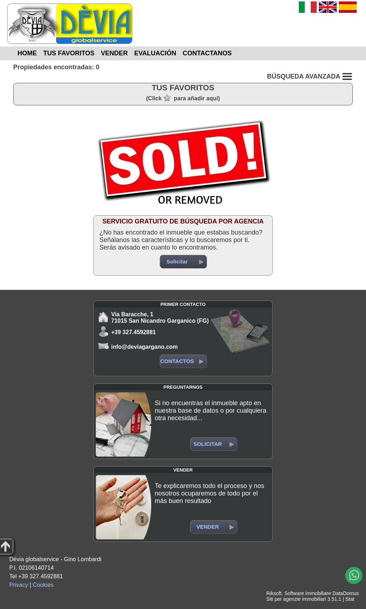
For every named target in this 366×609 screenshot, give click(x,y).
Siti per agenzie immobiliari (296, 599)
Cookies (43, 585)
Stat (349, 599)
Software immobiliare (307, 593)
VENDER (114, 53)
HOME (27, 53)
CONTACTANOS (207, 53)
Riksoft (274, 593)
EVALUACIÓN (155, 53)
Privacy (18, 585)
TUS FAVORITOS (68, 53)
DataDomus (345, 593)
